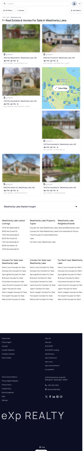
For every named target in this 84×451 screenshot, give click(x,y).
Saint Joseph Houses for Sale (14, 292)
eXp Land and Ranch (52, 365)
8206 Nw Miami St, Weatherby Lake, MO (19, 187)
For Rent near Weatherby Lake (43, 242)
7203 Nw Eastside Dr (10, 235)
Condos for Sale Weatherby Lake (44, 231)
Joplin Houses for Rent (67, 288)
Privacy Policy (6, 385)
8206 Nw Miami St (9, 245)
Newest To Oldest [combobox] (22, 10)
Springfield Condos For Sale (42, 274)
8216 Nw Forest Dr (9, 238)
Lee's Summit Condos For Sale (42, 285)
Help (3, 396)
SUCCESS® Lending (52, 350)
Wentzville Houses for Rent (69, 299)
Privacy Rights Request (10, 381)
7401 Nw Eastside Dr (10, 242)
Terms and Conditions (9, 377)
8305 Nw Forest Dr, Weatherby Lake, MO (59, 58)
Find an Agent (6, 342)
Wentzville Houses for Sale (13, 299)
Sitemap (5, 400)
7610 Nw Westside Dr (11, 228)
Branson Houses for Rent (68, 278)
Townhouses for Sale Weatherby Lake (44, 237)
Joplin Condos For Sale (39, 288)
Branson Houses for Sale (12, 278)
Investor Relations (8, 350)
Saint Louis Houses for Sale (13, 267)
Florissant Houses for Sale (13, 296)
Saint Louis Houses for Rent (70, 267)
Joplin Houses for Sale (11, 288)
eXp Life (48, 338)
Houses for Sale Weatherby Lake (43, 228)
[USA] (3, 17)
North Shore (73, 231)
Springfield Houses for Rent (69, 274)
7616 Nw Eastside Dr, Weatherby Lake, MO (59, 187)
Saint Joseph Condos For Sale (42, 292)
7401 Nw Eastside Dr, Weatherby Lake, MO (59, 144)
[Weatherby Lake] (16, 17)
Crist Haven (63, 231)
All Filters (7, 10)
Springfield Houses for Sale (13, 274)
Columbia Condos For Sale (41, 281)
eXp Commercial (51, 358)
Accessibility (49, 369)
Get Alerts (76, 10)
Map (42, 447)
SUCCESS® (49, 346)
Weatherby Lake (72, 228)
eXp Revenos (49, 354)
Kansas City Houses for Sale (14, 271)
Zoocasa (48, 342)
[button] (41, 206)
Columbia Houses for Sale (13, 281)
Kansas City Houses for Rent (70, 271)
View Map (61, 88)
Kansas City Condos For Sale (42, 271)
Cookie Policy (6, 388)
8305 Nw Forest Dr (10, 231)
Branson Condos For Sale (40, 278)
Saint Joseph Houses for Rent (70, 292)
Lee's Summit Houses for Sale (14, 285)
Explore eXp (6, 338)
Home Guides (6, 358)
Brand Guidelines (8, 392)
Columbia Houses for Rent (69, 281)
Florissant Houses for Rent (69, 296)
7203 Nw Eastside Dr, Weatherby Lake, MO (20, 101)
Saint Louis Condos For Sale (42, 267)
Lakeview (62, 228)
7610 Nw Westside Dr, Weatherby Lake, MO (20, 58)
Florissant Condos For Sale (41, 296)
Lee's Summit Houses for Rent (70, 285)
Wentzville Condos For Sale (41, 299)
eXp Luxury (49, 361)
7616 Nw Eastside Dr (10, 249)
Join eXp (5, 346)
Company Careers (8, 354)
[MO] (8, 17)
